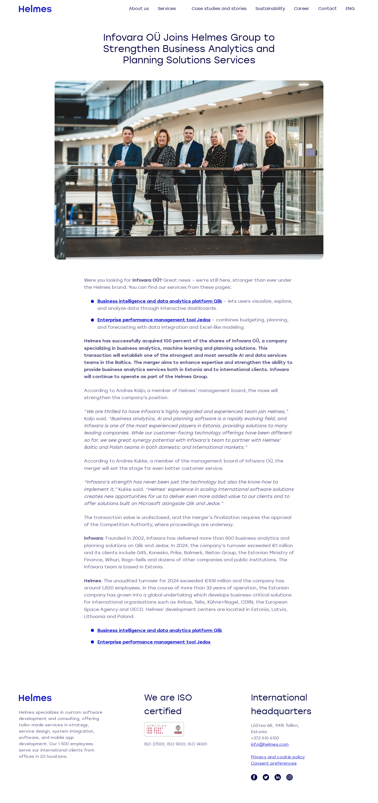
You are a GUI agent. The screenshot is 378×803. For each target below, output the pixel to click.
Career (301, 8)
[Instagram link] (289, 777)
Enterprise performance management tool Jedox (154, 320)
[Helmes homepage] (35, 8)
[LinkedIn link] (278, 777)
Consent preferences (274, 763)
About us (139, 8)
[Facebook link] (254, 777)
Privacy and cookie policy (278, 756)
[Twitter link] (266, 777)
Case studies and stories (219, 8)
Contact (327, 8)
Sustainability (270, 8)
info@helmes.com (270, 744)
